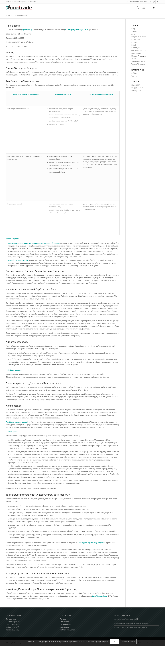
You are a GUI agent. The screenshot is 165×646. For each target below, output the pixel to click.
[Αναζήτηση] (137, 8)
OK (115, 641)
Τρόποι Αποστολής (138, 61)
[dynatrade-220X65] (19, 8)
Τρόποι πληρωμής (12, 630)
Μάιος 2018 (135, 85)
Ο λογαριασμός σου (13, 622)
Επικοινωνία (135, 39)
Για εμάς (63, 619)
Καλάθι (133, 45)
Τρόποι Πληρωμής (138, 64)
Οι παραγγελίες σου (13, 624)
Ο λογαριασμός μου (138, 50)
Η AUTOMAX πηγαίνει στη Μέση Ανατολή (126, 619)
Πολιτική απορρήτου (67, 630)
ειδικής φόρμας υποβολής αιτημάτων (92, 543)
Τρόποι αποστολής (13, 627)
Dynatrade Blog (65, 624)
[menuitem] (9, 1)
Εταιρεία (134, 42)
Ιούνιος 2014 (136, 91)
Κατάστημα (135, 48)
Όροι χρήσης (64, 627)
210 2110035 (143, 1)
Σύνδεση (8, 1)
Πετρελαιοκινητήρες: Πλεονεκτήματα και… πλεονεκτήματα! (130, 627)
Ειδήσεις (134, 73)
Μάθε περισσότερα (128, 641)
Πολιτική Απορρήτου (138, 56)
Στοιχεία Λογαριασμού (20, 1)
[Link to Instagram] (153, 2)
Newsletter (33, 1)
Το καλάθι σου (11, 619)
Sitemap (134, 31)
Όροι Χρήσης (136, 53)
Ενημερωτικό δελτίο (138, 37)
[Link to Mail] (157, 2)
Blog (133, 29)
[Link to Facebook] (150, 2)
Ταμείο (133, 59)
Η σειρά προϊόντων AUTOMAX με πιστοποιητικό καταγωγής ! (131, 623)
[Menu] (144, 7)
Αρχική (8, 15)
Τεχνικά (134, 76)
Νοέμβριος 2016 (137, 88)
